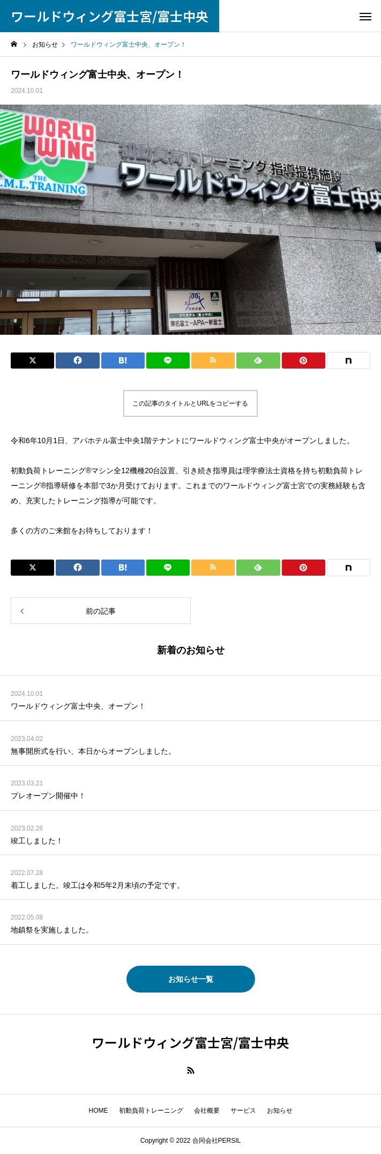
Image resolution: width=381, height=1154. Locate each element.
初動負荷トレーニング (151, 1110)
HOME (98, 1110)
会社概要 (207, 1110)
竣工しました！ (37, 840)
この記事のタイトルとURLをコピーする (190, 403)
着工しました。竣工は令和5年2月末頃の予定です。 (97, 885)
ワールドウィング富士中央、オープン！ (78, 706)
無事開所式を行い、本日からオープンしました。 (93, 751)
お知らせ (280, 1110)
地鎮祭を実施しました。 (52, 929)
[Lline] (168, 360)
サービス (243, 1110)
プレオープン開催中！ (48, 795)
